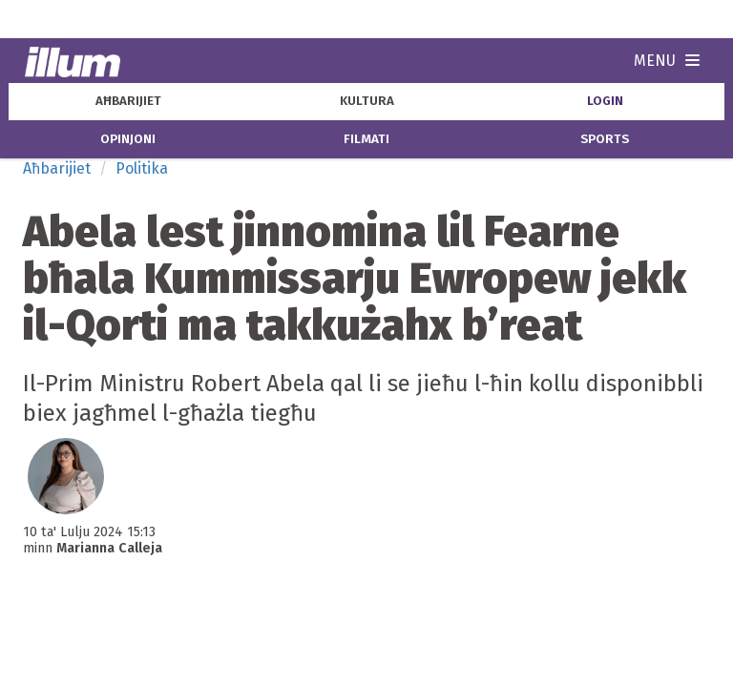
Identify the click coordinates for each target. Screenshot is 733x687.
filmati (366, 139)
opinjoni (128, 139)
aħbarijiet (128, 101)
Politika (141, 168)
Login (605, 101)
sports (604, 139)
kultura (367, 101)
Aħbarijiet (57, 168)
